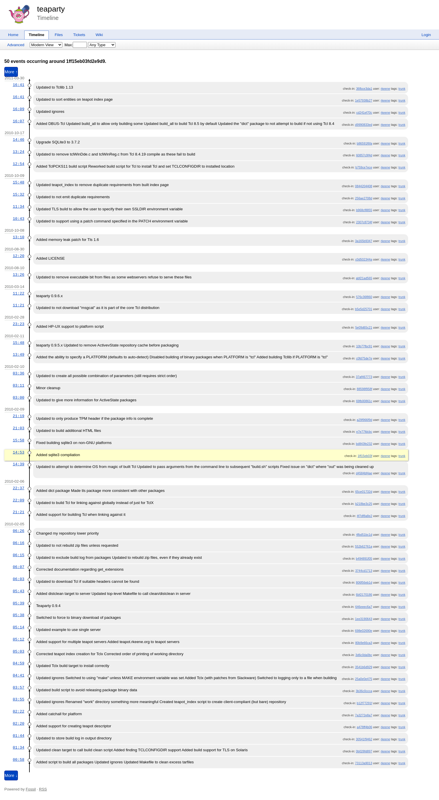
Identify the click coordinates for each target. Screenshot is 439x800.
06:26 (18, 530)
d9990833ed (363, 124)
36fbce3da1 (364, 88)
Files (59, 35)
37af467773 (364, 377)
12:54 (18, 163)
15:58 (18, 440)
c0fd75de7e (364, 358)
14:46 (18, 139)
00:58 (18, 759)
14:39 (18, 464)
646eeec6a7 (363, 606)
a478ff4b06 (364, 727)
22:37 (18, 488)
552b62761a (363, 546)
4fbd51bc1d (364, 534)
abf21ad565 (364, 278)
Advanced (15, 45)
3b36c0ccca (364, 691)
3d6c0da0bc (363, 655)
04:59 (18, 663)
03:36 (18, 373)
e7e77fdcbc (364, 431)
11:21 (18, 305)
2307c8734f (364, 222)
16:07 (18, 121)
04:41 (18, 675)
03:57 (18, 687)
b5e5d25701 (363, 309)
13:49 (18, 354)
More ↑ (11, 72)
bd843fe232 (364, 443)
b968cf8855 (364, 210)
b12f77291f (364, 703)
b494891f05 (364, 558)
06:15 (18, 555)
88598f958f (364, 389)
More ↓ (11, 775)
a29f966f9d (364, 419)
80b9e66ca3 (363, 643)
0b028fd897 (364, 751)
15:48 (18, 182)
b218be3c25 (363, 503)
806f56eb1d (364, 582)
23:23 (18, 324)
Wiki (99, 35)
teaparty (51, 9)
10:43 (18, 218)
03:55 (18, 699)
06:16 (18, 543)
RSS (43, 789)
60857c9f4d (364, 155)
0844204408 (363, 186)
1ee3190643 (363, 619)
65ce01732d (363, 491)
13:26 (18, 274)
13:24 (18, 151)
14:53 (18, 452)
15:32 (18, 194)
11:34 (18, 206)
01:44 (18, 735)
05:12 (18, 639)
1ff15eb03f (365, 456)
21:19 (18, 416)
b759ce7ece (363, 167)
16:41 (18, 84)
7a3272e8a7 (363, 715)
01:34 (18, 747)
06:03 (18, 579)
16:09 (18, 109)
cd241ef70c (364, 112)
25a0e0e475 (363, 679)
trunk (402, 88)
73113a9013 (363, 763)
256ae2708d (363, 198)
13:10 (18, 237)
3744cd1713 (363, 570)
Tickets (79, 35)
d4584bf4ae (364, 473)
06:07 (18, 566)
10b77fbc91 (364, 346)
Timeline (36, 35)
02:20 (18, 723)
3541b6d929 (363, 667)
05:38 (18, 615)
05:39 (18, 603)
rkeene (385, 88)
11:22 (18, 293)
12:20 (18, 255)
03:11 (18, 385)
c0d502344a (363, 259)
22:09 (18, 500)
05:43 (18, 591)
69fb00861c (364, 401)
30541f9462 (364, 739)
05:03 (18, 651)
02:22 (18, 711)
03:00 (18, 397)
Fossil (31, 789)
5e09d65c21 (363, 327)
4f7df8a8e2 (364, 516)
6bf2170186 (364, 594)
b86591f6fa (364, 143)
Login (426, 35)
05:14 (18, 627)
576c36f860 (364, 297)
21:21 (18, 512)
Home (13, 35)
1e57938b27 (363, 100)
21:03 (18, 428)
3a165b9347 (363, 241)
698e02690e (363, 630)
